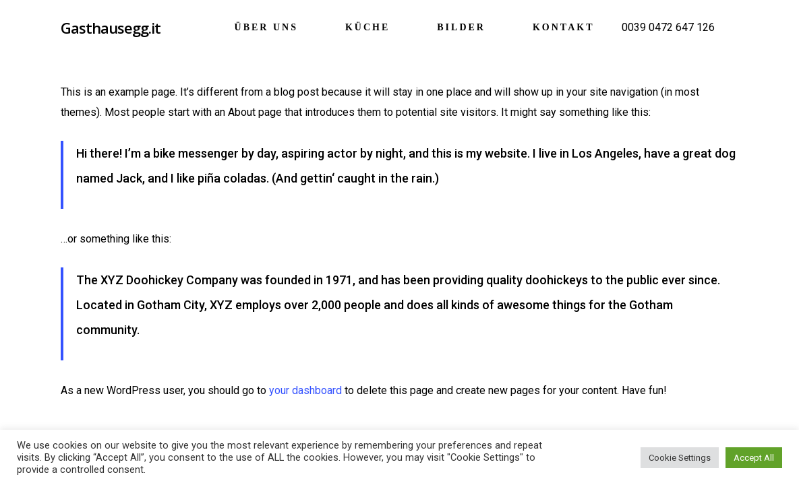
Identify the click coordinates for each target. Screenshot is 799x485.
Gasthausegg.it (110, 27)
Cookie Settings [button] (680, 458)
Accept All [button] (754, 458)
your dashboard (305, 390)
